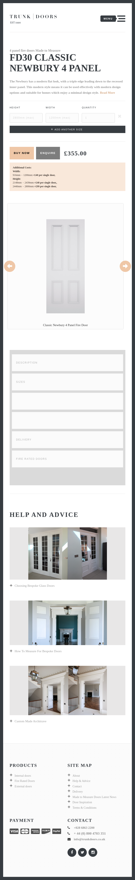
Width (50, 107)
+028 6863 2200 (84, 827)
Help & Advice (81, 781)
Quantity (89, 107)
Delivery (24, 439)
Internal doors (23, 775)
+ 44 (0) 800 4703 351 (90, 833)
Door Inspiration (82, 802)
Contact (77, 786)
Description (27, 362)
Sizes (20, 381)
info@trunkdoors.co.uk (89, 839)
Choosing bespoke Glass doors (35, 585)
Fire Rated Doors (31, 458)
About (76, 775)
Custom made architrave (31, 721)
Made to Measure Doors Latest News (94, 797)
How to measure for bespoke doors (38, 651)
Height (15, 107)
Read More (107, 92)
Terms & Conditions (84, 807)
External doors (23, 786)
